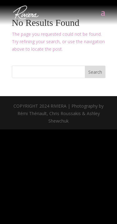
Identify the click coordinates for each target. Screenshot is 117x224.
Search (95, 72)
